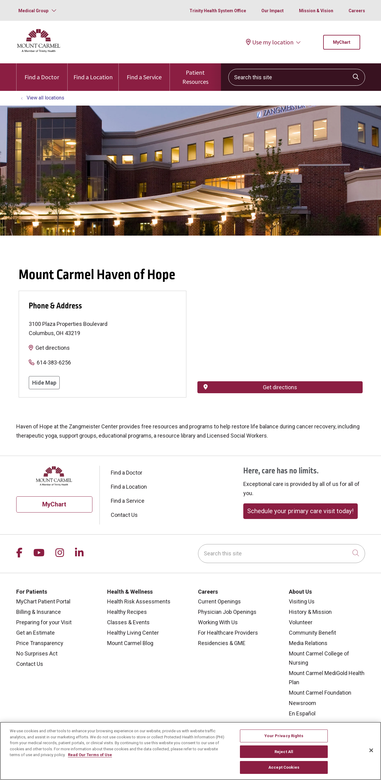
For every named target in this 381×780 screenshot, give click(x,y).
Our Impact (272, 10)
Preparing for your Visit (44, 622)
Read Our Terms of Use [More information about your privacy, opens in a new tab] (90, 754)
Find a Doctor (42, 72)
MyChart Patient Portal (43, 601)
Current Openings (219, 601)
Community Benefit (312, 632)
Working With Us (218, 622)
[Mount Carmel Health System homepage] (39, 51)
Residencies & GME (221, 643)
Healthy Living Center (133, 632)
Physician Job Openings (227, 612)
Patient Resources (195, 74)
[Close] (371, 750)
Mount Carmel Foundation (320, 692)
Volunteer (300, 622)
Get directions (52, 348)
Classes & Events (128, 622)
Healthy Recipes (127, 612)
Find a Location (93, 72)
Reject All (284, 751)
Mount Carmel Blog (130, 643)
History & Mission (310, 612)
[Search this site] (296, 77)
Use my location (269, 42)
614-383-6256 (54, 362)
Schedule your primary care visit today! (300, 511)
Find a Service (144, 72)
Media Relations (308, 643)
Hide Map (44, 382)
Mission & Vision (316, 10)
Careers (357, 10)
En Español (302, 713)
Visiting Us (302, 601)
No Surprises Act (37, 653)
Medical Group (33, 10)
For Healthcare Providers (228, 632)
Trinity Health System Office (217, 10)
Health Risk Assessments (138, 601)
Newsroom (302, 703)
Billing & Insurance (38, 612)
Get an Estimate (35, 632)
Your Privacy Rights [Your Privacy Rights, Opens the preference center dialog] (283, 735)
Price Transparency (39, 643)
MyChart (341, 42)
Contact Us (124, 515)
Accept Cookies (283, 767)
